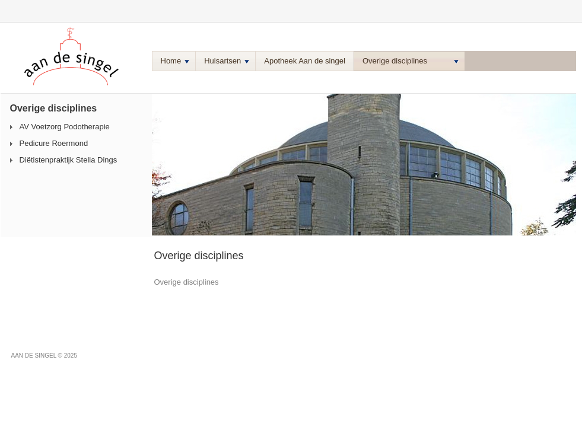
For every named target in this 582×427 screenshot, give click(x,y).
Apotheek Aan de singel (304, 60)
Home (175, 60)
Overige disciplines (410, 60)
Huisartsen (226, 60)
